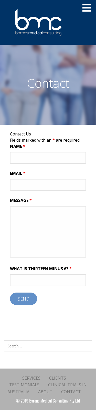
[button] (88, 7)
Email (18, 173)
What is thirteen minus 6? (41, 268)
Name (17, 146)
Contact (71, 392)
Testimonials (24, 385)
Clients (57, 378)
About (45, 392)
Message (21, 200)
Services (31, 378)
